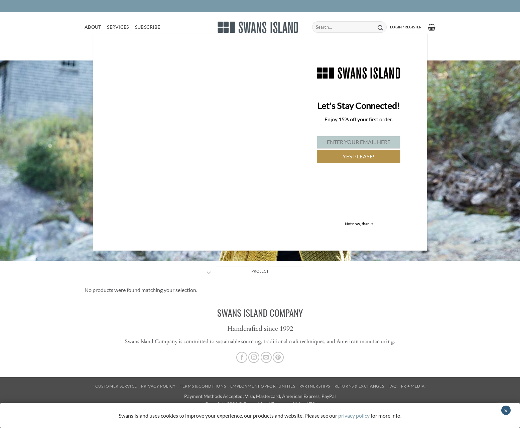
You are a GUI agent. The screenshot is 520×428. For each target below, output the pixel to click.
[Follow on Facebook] (241, 357)
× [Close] (506, 410)
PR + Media (413, 386)
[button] (405, 27)
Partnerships (314, 386)
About (93, 27)
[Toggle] (209, 273)
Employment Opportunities (262, 386)
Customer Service (116, 386)
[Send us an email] (266, 357)
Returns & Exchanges (359, 386)
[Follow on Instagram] (253, 357)
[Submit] (380, 27)
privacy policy (354, 415)
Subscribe (147, 27)
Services (118, 27)
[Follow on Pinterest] (278, 357)
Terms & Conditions (203, 386)
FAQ (392, 386)
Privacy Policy (158, 386)
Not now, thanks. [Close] (359, 223)
